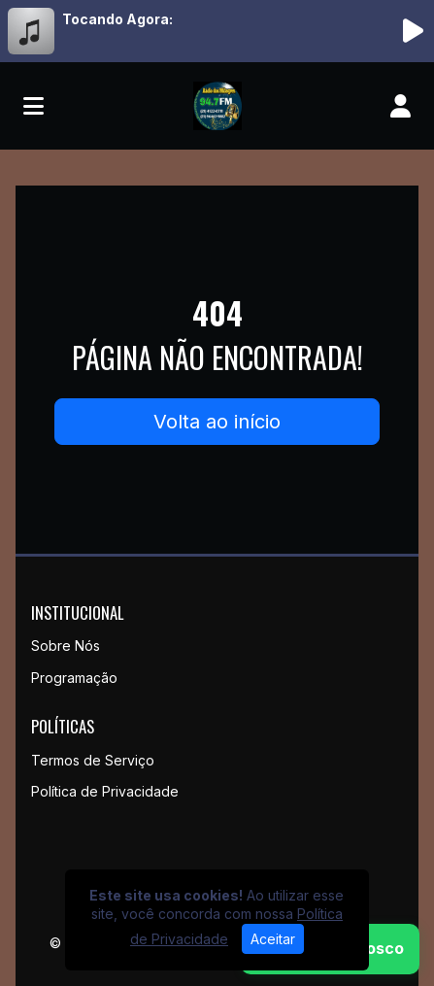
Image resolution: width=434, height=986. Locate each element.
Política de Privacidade (105, 791)
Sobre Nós (65, 645)
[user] (400, 105)
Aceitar (272, 939)
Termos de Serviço (92, 760)
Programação (74, 677)
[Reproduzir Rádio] (412, 31)
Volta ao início (217, 421)
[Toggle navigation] (33, 105)
